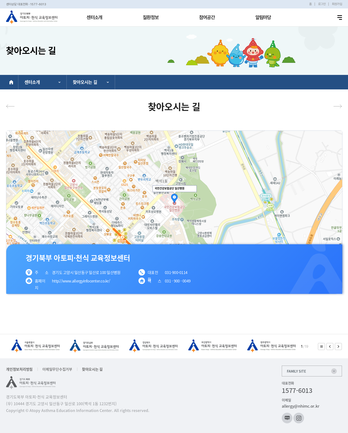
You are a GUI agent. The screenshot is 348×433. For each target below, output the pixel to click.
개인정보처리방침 (19, 369)
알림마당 (263, 17)
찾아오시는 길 (92, 369)
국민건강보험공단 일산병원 (169, 188)
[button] (330, 346)
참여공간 (207, 17)
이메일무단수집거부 (57, 369)
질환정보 (151, 17)
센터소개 (94, 17)
